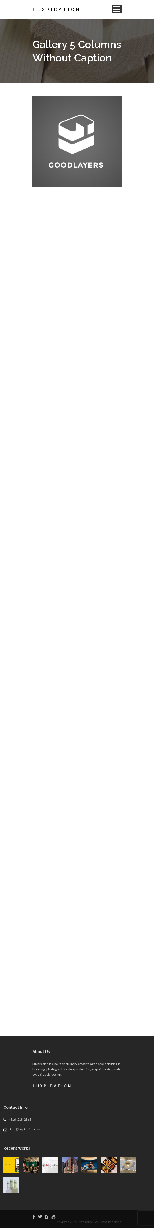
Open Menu (117, 9)
